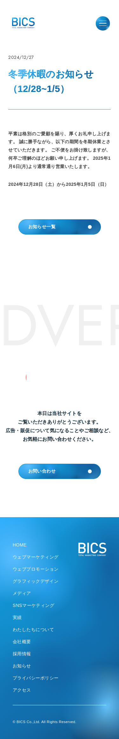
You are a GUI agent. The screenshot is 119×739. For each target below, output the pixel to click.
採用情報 (22, 653)
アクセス (22, 690)
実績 (17, 617)
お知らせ (22, 666)
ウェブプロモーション (36, 569)
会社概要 (22, 641)
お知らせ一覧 (61, 226)
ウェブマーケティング (36, 557)
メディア (22, 593)
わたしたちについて (33, 629)
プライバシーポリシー (36, 678)
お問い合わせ (61, 471)
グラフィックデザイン (36, 581)
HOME (20, 545)
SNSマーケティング (33, 605)
